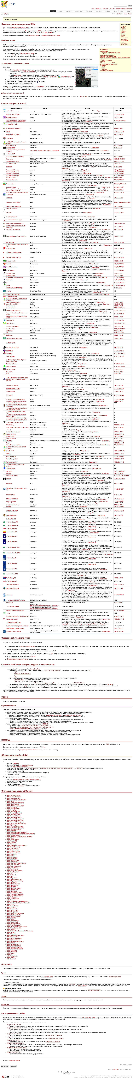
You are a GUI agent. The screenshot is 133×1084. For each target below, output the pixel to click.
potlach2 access (11, 438)
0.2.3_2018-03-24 (119, 192)
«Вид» (13, 55)
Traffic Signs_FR (11, 563)
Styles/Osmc (10, 907)
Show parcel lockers (12, 475)
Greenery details (11, 261)
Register (118, 8)
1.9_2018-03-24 (118, 326)
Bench (8, 131)
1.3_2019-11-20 (118, 163)
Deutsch (123, 27)
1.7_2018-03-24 (118, 197)
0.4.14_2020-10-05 (119, 308)
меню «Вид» (17, 75)
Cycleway (9, 194)
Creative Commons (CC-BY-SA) (96, 1082)
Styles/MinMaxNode (12, 887)
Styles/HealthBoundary (13, 849)
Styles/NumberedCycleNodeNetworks (17, 904)
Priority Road (10, 451)
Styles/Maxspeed (12, 884)
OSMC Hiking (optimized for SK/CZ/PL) (17, 427)
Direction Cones (11, 217)
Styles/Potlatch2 (11, 920)
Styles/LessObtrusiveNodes (15, 873)
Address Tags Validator (13, 114)
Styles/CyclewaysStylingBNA (122, 202)
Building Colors (10, 147)
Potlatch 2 (48, 31)
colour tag (9, 166)
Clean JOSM (10, 154)
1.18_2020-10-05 (119, 114)
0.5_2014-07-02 (118, 317)
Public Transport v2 (11, 459)
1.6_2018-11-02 (118, 208)
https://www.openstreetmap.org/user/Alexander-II (44, 605)
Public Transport (11, 456)
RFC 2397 (44, 725)
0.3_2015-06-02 (118, 335)
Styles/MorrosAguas (12, 892)
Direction (8, 212)
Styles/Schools (11, 932)
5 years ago (129, 1069)
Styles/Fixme (10, 840)
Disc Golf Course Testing (13, 229)
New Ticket (99, 11)
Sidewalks (9, 483)
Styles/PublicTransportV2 (14, 927)
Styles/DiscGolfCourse (13, 837)
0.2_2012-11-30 (118, 438)
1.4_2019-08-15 (118, 473)
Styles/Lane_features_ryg (14, 868)
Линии (103, 68)
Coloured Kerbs (10, 177)
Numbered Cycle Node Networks (15, 399)
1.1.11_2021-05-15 (119, 280)
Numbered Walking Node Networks (16, 401)
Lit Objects (9, 335)
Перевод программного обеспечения (29, 752)
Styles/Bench (10, 803)
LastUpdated (10, 320)
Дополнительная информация (19, 730)
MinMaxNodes (10, 356)
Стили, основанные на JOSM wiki (108, 64)
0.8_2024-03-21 (118, 229)
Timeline (60, 11)
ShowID (8, 478)
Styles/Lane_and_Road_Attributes (16, 865)
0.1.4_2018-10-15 (119, 616)
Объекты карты (47, 979)
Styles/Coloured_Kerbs (13, 814)
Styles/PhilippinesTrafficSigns (15, 915)
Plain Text (66, 1079)
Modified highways (11, 364)
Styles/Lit (9, 876)
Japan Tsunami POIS (12, 304)
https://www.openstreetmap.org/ (123, 1081)
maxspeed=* (40, 86)
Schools (8, 473)
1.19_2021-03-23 (119, 350)
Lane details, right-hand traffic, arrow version (16, 313)
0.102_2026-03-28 (119, 282)
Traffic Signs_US (11, 581)
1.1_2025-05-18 (118, 391)
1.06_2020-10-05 (119, 264)
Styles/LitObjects (11, 877)
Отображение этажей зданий (15, 628)
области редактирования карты (19, 27)
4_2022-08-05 (118, 166)
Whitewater (9, 602)
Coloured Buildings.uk (12, 175)
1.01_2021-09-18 (119, 173)
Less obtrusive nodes (12, 326)
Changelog (68, 11)
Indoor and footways (12, 294)
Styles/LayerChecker (12, 871)
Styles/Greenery (11, 845)
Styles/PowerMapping (13, 923)
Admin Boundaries (11, 117)
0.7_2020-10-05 (118, 145)
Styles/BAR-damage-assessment (16, 802)
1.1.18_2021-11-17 (119, 478)
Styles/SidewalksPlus (13, 939)
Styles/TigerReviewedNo (14, 948)
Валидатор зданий (12, 606)
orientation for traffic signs (14, 422)
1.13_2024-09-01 (119, 440)
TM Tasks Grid (11, 518)
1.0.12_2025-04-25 (119, 223)
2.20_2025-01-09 (119, 180)
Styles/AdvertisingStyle (13, 800)
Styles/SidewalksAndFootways (15, 938)
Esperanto (123, 31)
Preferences (98, 8)
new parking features (12, 385)
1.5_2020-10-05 (118, 275)
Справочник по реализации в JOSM (17, 659)
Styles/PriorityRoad (12, 924)
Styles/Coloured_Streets (13, 817)
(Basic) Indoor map (12, 111)
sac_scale (9, 471)
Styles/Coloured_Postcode (14, 815)
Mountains (9, 372)
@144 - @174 (124, 44)
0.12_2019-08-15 (119, 395)
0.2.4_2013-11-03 (119, 161)
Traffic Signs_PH (11, 578)
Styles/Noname (11, 902)
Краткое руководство (13, 658)
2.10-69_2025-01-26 (119, 310)
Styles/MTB (117, 373)
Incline (8, 285)
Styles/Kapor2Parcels (13, 862)
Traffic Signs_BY (11, 528)
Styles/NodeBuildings (13, 901)
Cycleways (9, 197)
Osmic (8, 430)
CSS (51, 653)
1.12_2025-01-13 (119, 270)
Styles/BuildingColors (13, 806)
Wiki (53, 11)
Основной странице (14, 1065)
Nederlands (124, 39)
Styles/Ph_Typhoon (12, 914)
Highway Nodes (10, 275)
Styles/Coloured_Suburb (13, 818)
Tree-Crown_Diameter (12, 584)
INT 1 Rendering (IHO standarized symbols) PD (16, 299)
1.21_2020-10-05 (119, 498)
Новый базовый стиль (13, 622)
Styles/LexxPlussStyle (13, 874)
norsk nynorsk (124, 40)
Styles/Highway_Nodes (13, 853)
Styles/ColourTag (11, 812)
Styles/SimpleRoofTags (13, 942)
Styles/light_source (12, 958)
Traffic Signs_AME (12, 525)
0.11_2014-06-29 (119, 313)
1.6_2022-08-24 (118, 338)
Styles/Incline (10, 858)
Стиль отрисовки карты (88, 1020)
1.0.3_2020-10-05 (119, 619)
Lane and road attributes (13, 310)
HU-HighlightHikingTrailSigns (14, 277)
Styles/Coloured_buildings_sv (15, 823)
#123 (92, 166)
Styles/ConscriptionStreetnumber (16, 825)
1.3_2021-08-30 (118, 261)
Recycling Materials (11, 462)
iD (6, 282)
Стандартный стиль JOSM (33, 31)
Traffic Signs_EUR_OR (13, 553)
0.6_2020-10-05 (118, 156)
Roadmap (107, 11)
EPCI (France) (10, 242)
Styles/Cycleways (12, 827)
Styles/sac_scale (11, 961)
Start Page (119, 13)
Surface (8, 506)
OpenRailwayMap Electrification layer (16, 412)
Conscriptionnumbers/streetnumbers (17, 192)
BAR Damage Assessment (13, 128)
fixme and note (10, 248)
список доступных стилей (44, 32)
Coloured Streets (11, 184)
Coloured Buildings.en (12, 172)
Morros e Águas (10, 369)
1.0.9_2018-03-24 (119, 510)
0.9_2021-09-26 (118, 134)
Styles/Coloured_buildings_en (15, 821)
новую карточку (82, 988)
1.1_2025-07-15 (118, 369)
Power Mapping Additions (13, 445)
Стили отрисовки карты (27, 53)
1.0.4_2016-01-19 (119, 454)
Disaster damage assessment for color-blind (15, 226)
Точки (103, 66)
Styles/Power (10, 921)
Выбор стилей (104, 51)
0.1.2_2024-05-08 (119, 364)
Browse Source (78, 11)
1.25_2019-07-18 (119, 506)
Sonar (121, 11)
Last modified (123, 1069)
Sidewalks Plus (10, 494)
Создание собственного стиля (108, 56)
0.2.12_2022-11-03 (119, 329)
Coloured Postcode (11, 180)
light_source (9, 331)
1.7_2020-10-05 (118, 302)
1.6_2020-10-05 (118, 436)
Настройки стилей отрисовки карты (23, 70)
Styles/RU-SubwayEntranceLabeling (17, 929)
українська (124, 43)
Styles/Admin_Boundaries (14, 799)
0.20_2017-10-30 (119, 257)
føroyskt (123, 34)
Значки (102, 59)
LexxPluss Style (10, 329)
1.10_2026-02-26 (119, 320)
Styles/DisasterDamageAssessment (17, 834)
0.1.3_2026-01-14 (119, 356)
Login (93, 8)
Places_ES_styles (11, 434)
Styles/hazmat (11, 955)
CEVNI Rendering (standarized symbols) (15, 150)
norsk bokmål (124, 38)
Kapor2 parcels (10, 306)
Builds (115, 11)
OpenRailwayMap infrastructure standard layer (16, 415)
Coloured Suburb (11, 187)
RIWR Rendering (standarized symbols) (15, 465)
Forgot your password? (126, 8)
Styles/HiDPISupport (12, 851)
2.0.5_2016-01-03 (119, 242)
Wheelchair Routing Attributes (15, 600)
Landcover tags (10, 308)
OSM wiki (32, 656)
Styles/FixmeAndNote (13, 842)
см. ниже (110, 685)
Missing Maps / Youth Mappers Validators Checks (16, 360)
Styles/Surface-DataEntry (14, 946)
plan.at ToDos (10, 436)
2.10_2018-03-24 (119, 456)
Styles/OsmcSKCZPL (13, 908)
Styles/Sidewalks (11, 936)
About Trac (111, 8)
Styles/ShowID (11, 935)
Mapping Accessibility (12, 347)
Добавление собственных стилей (111, 54)
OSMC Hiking (10, 425)
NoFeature (9, 395)
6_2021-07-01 (118, 494)
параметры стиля (33, 35)
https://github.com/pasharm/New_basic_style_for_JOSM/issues (85, 623)
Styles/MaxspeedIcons (13, 886)
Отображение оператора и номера (17, 626)
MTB (7, 373)
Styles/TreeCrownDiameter (14, 949)
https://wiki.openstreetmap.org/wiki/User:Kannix (44, 150)
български (123, 26)
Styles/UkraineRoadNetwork (15, 951)
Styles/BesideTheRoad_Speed (15, 805)
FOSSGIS (94, 1081)
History (130, 13)
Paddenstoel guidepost (12, 432)
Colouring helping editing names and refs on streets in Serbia (16, 189)
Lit (7, 332)
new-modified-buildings (13, 388)
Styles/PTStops (11, 910)
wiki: (2, 13)
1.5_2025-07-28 (118, 273)
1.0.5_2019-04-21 (119, 584)
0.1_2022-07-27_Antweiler (121, 475)
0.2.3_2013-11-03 (119, 425)
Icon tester (9, 280)
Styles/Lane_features (13, 867)
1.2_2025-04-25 (118, 226)
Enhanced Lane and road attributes (16, 236)
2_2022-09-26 (118, 287)
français (123, 35)
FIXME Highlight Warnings (13, 257)
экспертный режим (27, 767)
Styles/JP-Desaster (12, 859)
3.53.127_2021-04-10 (120, 184)
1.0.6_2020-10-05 (119, 462)
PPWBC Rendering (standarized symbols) (16, 447)
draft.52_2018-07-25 (120, 121)
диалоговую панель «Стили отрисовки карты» (27, 782)
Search (128, 11)
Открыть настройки (29, 71)
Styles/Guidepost (11, 846)
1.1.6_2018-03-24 (119, 131)
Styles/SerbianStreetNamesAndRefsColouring (20, 933)
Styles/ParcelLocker (12, 911)
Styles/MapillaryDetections (14, 881)
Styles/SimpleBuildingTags (14, 940)
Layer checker (10, 323)
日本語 (122, 36)
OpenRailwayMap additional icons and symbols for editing (16, 408)
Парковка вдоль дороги (13, 631)
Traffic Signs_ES (11, 541)
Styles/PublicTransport (13, 926)
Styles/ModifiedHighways (14, 890)
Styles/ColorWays (12, 809)
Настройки (53, 76)
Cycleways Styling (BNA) (13, 202)
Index (125, 13)
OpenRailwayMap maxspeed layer (16, 418)
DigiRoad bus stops (11, 208)
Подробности (100, 111)
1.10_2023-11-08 (119, 595)
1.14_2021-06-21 (119, 501)
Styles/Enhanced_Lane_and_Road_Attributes (19, 839)
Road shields (10, 468)
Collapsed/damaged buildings (14, 156)
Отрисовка (103, 65)
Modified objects (11, 366)
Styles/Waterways (12, 952)
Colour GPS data (11, 163)
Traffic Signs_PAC (12, 574)
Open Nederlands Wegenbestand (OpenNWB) (16, 405)
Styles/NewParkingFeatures (15, 898)
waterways (9, 595)
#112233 (72, 166)
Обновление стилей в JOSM (107, 63)
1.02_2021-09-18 (119, 172)
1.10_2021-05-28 (119, 267)
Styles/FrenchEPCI (12, 843)
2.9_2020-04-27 (118, 236)
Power (8, 443)
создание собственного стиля (51, 35)
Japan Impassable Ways (13, 302)
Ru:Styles (6, 13)
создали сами (83, 96)
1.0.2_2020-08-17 (119, 248)
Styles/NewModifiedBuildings (15, 896)
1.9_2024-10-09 (118, 578)
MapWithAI (9, 350)
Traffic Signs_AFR (12, 522)
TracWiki (115, 1074)
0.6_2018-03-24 (118, 128)
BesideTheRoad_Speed (12, 134)
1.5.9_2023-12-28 (119, 459)
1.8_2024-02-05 (118, 588)
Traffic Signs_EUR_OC (13, 547)
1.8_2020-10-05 (118, 206)
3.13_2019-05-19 (119, 610)
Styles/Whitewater (12, 954)
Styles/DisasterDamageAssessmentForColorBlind (21, 836)
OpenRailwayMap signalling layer (16, 420)
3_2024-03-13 (118, 147)
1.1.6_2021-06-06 (119, 212)
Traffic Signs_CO (11, 532)
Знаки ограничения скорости (15, 610)
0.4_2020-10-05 (118, 505)
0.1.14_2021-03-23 (119, 366)
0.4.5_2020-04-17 (119, 443)
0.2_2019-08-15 (118, 306)
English (122, 30)
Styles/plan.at (11, 960)
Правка (45, 76)
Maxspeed (10, 88)
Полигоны (104, 69)
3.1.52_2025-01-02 (119, 353)
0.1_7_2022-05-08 (119, 175)
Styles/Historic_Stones (13, 855)
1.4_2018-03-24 (118, 385)
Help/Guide (105, 8)
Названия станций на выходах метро (17, 616)
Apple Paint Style (11, 124)
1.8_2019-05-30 (118, 628)
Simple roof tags (11, 501)
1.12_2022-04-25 (119, 277)
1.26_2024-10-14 (119, 631)
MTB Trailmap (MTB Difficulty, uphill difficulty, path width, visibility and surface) (17, 379)
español (123, 32)
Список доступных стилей (107, 55)
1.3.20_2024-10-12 (119, 323)
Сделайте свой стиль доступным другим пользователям (115, 57)
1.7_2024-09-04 (118, 117)
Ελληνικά (123, 28)
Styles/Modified (34, 669)
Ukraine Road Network (12, 588)
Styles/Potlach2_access (13, 918)
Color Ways (9, 159)
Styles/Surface (11, 945)
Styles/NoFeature (12, 899)
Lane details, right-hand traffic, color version (16, 316)
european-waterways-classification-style (17, 245)
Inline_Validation (11, 296)
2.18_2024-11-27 (119, 187)
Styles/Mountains (12, 893)
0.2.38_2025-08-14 (119, 159)
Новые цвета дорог (12, 619)
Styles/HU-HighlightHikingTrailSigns (17, 848)
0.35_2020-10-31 (119, 445)
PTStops (8, 454)
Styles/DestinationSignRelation (15, 830)
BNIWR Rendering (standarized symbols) (15, 142)
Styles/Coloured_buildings (14, 820)
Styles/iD (9, 957)
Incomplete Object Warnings (14, 287)
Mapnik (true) (10, 342)
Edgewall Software (19, 1082)
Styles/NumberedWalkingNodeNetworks (18, 905)
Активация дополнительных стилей (111, 52)
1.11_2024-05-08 (119, 388)
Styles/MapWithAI (12, 880)
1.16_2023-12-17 (119, 489)
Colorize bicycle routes (12, 161)
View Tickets (89, 11)
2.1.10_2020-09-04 (119, 285)
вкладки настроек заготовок (73, 716)
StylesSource (29, 687)
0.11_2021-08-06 (119, 189)
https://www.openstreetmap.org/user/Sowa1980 (44, 607)
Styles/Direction (11, 833)
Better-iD (9, 138)
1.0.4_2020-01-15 (119, 434)
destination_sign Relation (13, 206)
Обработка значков (107, 60)
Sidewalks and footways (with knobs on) (16, 489)
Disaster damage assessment (14, 223)
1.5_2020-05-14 (118, 401)
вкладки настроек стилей (54, 716)
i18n (43, 749)
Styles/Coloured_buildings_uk (15, 824)
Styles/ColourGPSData (13, 811)
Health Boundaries (11, 267)
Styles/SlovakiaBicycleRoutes (15, 943)
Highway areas (10, 273)
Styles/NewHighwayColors (14, 895)
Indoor (8, 291)
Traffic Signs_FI (11, 558)
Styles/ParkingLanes (12, 912)
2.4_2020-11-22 (118, 347)
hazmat (8, 264)
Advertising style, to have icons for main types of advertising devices (16, 120)
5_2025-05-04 (118, 177)
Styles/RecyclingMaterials (14, 930)
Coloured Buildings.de (12, 170)
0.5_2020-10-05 (118, 602)
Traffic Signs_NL (11, 569)
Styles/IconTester (12, 856)
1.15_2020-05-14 (119, 399)
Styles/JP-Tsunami (12, 861)
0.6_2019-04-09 (118, 483)
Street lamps (10, 503)
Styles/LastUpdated (12, 870)
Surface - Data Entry (12, 510)
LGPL (126, 1082)
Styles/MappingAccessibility (15, 883)
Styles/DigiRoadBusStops (14, 831)
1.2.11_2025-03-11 (119, 451)
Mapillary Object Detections (14, 338)
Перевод (102, 61)
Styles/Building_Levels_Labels (15, 808)
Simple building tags (12, 498)
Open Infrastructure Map (14, 403)
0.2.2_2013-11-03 (119, 427)
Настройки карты (65, 76)
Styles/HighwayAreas (13, 852)
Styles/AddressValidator (13, 797)
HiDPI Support (10, 270)
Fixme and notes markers (14, 252)
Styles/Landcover (12, 864)
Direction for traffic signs (14, 220)
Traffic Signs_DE (11, 536)
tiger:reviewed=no (11, 515)
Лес (8, 613)
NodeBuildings (10, 391)
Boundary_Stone (11, 145)
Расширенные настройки (106, 70)
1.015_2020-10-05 (119, 170)
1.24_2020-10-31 (119, 304)
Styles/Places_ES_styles (14, 917)
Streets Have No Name (12, 505)
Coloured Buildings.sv (12, 173)
